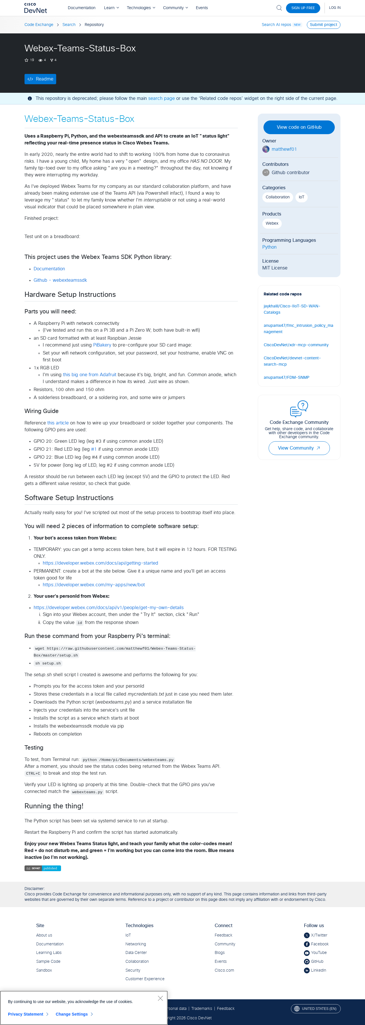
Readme (44, 79)
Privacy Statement (25, 1014)
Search (69, 25)
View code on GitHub (299, 127)
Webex (272, 223)
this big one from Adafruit (89, 374)
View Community (299, 448)
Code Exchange (39, 25)
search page (161, 98)
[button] (318, 448)
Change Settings (72, 1014)
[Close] (160, 998)
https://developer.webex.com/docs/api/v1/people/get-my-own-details (109, 607)
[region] (84, 1008)
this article (58, 423)
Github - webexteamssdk (60, 280)
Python (269, 247)
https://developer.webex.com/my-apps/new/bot (94, 585)
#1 (94, 449)
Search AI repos (276, 25)
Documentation (49, 269)
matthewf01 (284, 149)
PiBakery (102, 345)
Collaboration (278, 197)
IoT (301, 197)
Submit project (323, 25)
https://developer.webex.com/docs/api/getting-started (100, 563)
